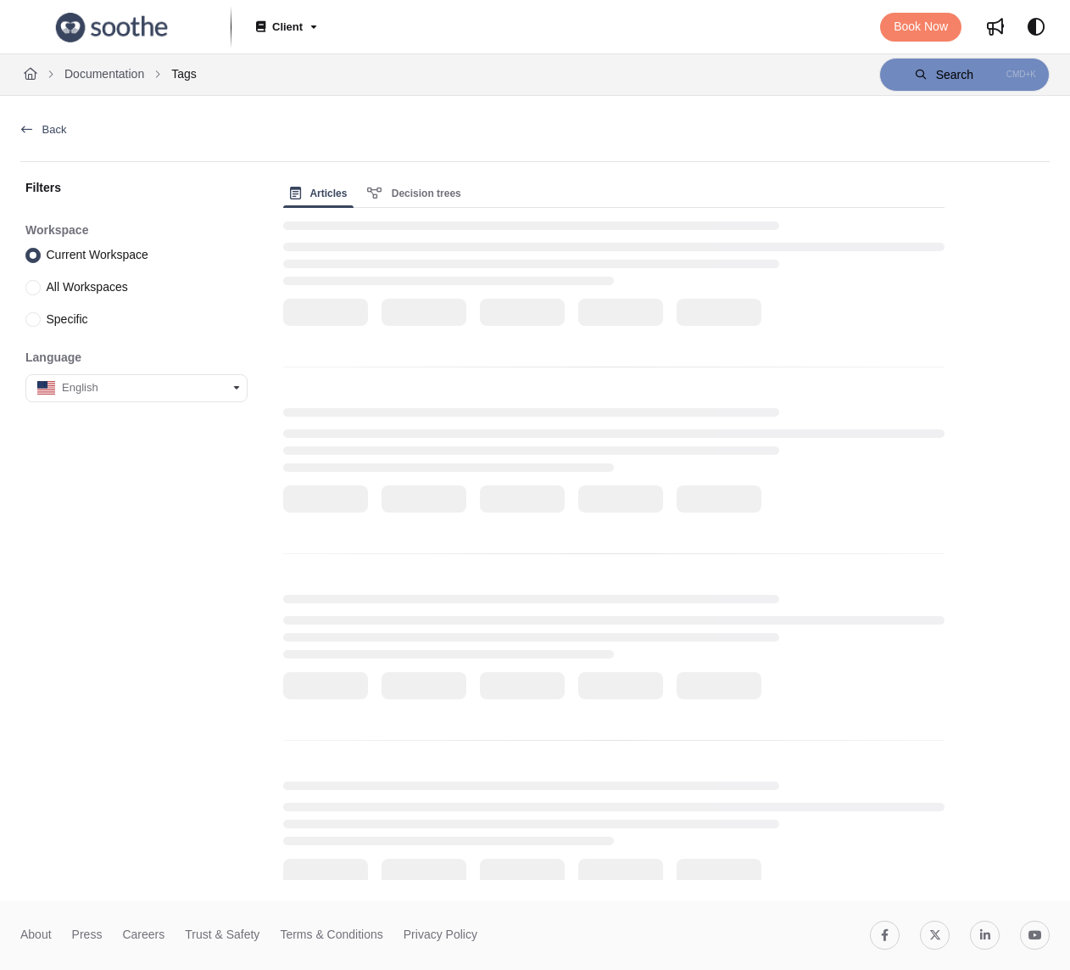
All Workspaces (87, 287)
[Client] (285, 28)
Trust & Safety (222, 934)
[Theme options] (1036, 27)
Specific (67, 318)
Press (87, 934)
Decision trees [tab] (413, 193)
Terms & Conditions (331, 934)
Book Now (921, 26)
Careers (143, 934)
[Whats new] (995, 27)
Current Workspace (97, 254)
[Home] (30, 74)
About (36, 934)
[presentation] (322, 193)
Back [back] (44, 129)
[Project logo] (111, 27)
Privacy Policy (440, 934)
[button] (964, 75)
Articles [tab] (319, 193)
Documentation (104, 74)
